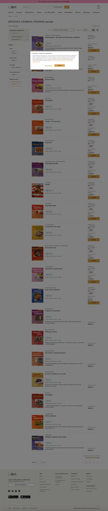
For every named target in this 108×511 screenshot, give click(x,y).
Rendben (60, 65)
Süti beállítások (48, 65)
